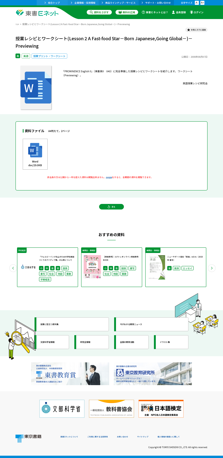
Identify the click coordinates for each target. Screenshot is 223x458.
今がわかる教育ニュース (137, 333)
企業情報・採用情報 (83, 2)
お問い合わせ (137, 437)
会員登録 (179, 12)
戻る (111, 212)
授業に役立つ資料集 (55, 333)
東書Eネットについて (72, 437)
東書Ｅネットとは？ (155, 12)
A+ (202, 2)
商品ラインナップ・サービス (119, 2)
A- (197, 2)
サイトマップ (161, 437)
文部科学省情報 (52, 351)
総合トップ (52, 2)
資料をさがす (99, 12)
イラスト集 (169, 351)
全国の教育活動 (132, 351)
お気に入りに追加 (194, 30)
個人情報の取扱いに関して (193, 437)
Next (212, 275)
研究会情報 (89, 351)
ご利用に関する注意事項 (107, 437)
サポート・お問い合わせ (156, 2)
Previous (11, 275)
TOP (17, 24)
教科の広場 (127, 12)
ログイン (196, 12)
